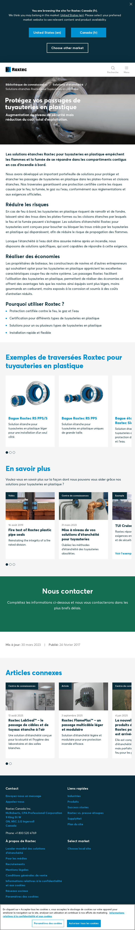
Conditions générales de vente (26, 875)
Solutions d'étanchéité (68, 84)
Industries (74, 796)
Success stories (78, 807)
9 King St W (13, 817)
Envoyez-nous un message (23, 796)
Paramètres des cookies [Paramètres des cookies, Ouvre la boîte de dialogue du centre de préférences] (48, 925)
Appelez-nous (15, 801)
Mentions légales (17, 869)
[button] (7, 452)
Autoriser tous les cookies (84, 925)
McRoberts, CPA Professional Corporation (34, 813)
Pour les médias (16, 858)
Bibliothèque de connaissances (26, 84)
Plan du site (75, 824)
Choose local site (79, 848)
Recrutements (15, 864)
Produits (73, 801)
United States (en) (72, 15)
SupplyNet (75, 818)
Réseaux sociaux (17, 891)
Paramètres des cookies (22, 896)
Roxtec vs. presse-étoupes (86, 813)
